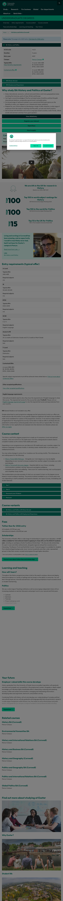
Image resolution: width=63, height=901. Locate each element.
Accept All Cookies (48, 145)
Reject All (36, 145)
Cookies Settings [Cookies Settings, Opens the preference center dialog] (13, 145)
